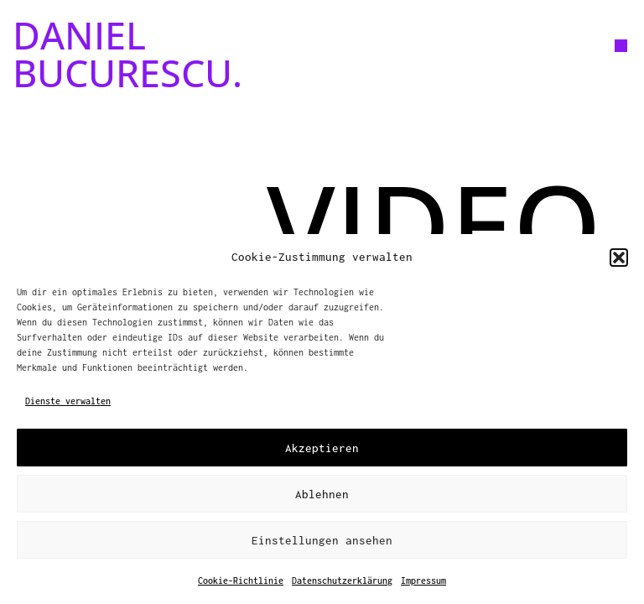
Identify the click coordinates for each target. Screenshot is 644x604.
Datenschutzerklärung (342, 580)
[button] (618, 257)
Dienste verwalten (68, 401)
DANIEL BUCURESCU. (127, 53)
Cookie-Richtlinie (240, 580)
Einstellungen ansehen (322, 540)
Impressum (423, 580)
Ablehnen (322, 494)
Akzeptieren (322, 448)
